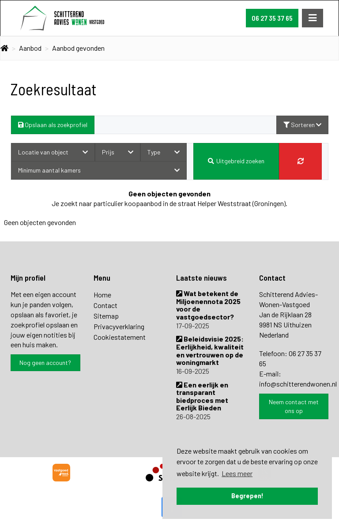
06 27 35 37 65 (272, 18)
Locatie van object (53, 152)
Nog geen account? (45, 362)
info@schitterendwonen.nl (298, 383)
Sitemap (106, 316)
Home (102, 294)
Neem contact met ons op (294, 406)
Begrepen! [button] (247, 496)
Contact (105, 305)
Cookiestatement (120, 337)
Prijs (118, 152)
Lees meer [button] (237, 473)
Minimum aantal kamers (99, 170)
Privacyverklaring (119, 326)
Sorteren (302, 124)
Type (163, 152)
